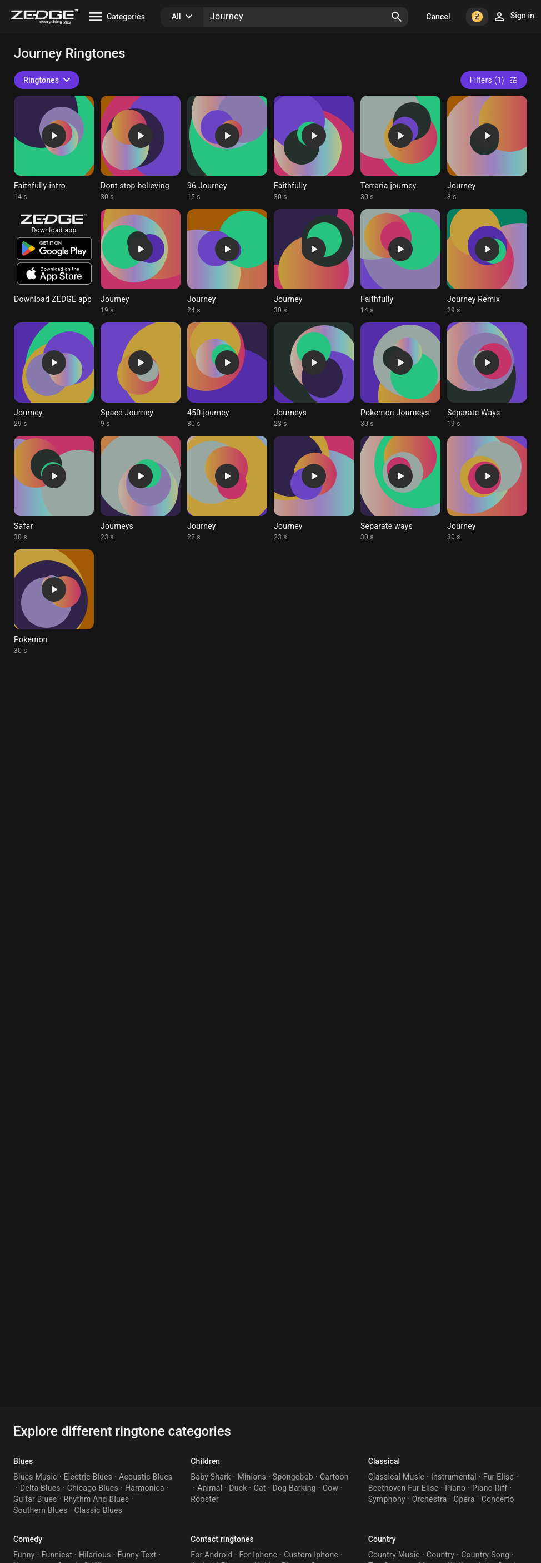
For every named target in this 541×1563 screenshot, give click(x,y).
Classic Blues (98, 1510)
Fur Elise (498, 1476)
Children (205, 1461)
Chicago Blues (92, 1487)
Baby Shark (211, 1476)
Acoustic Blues (145, 1476)
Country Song (485, 1554)
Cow (330, 1487)
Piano (455, 1487)
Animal (209, 1487)
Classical (384, 1461)
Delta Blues (40, 1487)
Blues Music (35, 1476)
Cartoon (334, 1476)
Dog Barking (294, 1487)
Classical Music (396, 1476)
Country (382, 1539)
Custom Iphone (311, 1554)
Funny (24, 1554)
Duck (238, 1487)
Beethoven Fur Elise (403, 1487)
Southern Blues (40, 1510)
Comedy (27, 1539)
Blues (23, 1461)
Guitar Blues (35, 1499)
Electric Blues (88, 1476)
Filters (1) (494, 80)
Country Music (394, 1554)
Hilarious (95, 1554)
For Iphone (258, 1554)
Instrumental (454, 1476)
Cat (260, 1487)
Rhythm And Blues (96, 1499)
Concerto (498, 1499)
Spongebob (293, 1476)
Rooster (204, 1499)
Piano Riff (489, 1487)
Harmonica (144, 1487)
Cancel (438, 16)
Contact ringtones (222, 1539)
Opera (464, 1499)
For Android (211, 1554)
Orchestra (429, 1499)
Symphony (386, 1499)
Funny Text (137, 1554)
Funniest (57, 1554)
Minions (251, 1476)
